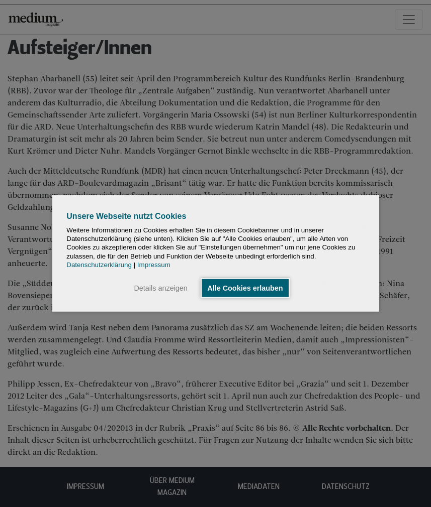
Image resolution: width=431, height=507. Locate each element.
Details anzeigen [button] (160, 288)
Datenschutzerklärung (99, 265)
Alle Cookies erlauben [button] (245, 288)
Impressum (153, 265)
